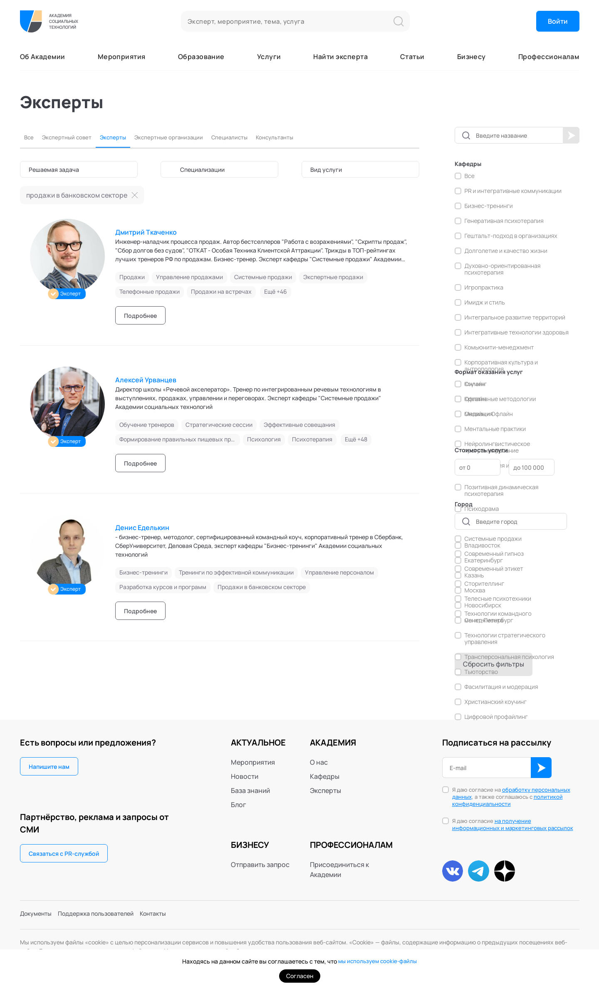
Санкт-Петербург (489, 620)
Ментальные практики (495, 429)
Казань (474, 575)
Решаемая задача (54, 169)
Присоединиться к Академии (339, 869)
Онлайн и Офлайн (489, 414)
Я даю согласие (512, 825)
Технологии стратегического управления (505, 638)
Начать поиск (571, 135)
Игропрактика (484, 287)
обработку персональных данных (511, 793)
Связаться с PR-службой (64, 853)
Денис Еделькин (142, 527)
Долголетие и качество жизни (506, 251)
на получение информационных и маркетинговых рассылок (512, 824)
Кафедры (324, 776)
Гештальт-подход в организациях (511, 236)
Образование (201, 56)
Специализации (202, 169)
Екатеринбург (484, 560)
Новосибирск (483, 605)
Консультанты (316, 137)
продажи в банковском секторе (76, 195)
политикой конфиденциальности (507, 800)
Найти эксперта (340, 56)
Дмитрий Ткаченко (146, 232)
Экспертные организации (192, 137)
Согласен (299, 976)
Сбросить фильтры (493, 664)
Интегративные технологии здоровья (517, 332)
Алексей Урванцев (145, 379)
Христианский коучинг (496, 702)
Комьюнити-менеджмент (499, 347)
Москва (475, 590)
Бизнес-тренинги (489, 206)
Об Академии (42, 56)
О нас (319, 762)
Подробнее (140, 316)
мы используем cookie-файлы (377, 961)
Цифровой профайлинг (496, 717)
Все (30, 137)
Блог (238, 804)
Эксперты (127, 137)
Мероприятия (122, 56)
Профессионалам (548, 56)
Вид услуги (326, 169)
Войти (558, 21)
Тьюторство (481, 672)
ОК (541, 767)
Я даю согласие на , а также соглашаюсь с (511, 797)
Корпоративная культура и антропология (501, 365)
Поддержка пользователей (106, 915)
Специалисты (263, 137)
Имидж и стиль (485, 302)
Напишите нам (49, 767)
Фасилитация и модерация (501, 687)
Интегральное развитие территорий (515, 317)
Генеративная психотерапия (504, 221)
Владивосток (482, 545)
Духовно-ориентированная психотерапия (503, 269)
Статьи (412, 56)
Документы (38, 915)
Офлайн (475, 399)
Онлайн (475, 384)
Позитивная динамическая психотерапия (502, 490)
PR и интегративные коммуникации (513, 191)
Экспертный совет (73, 137)
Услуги (269, 56)
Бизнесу (471, 56)
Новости (244, 776)
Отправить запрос (260, 864)
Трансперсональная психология (509, 657)
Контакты (171, 915)
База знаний (250, 790)
